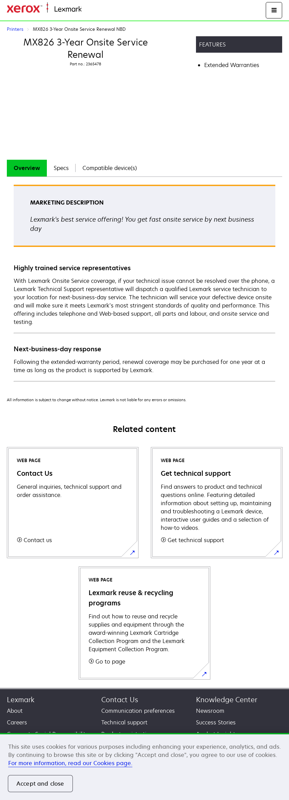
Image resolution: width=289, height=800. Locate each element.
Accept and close (40, 783)
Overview (27, 168)
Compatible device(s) (109, 168)
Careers (17, 722)
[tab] (27, 168)
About (15, 710)
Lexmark (21, 699)
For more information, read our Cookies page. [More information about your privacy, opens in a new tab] (70, 763)
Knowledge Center (226, 699)
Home (88, 9)
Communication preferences (138, 710)
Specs (61, 168)
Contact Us (119, 699)
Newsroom (210, 710)
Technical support (124, 722)
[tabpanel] (144, 283)
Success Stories (216, 722)
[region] (144, 766)
